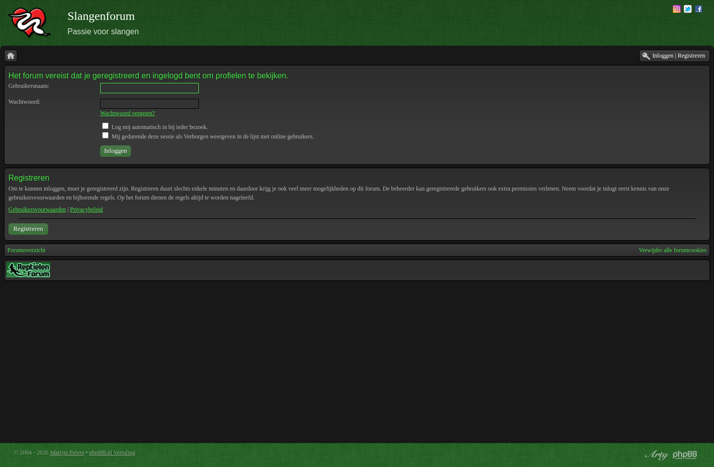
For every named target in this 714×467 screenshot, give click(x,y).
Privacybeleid (86, 209)
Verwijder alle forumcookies (673, 250)
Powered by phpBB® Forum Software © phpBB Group (685, 455)
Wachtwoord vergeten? (127, 113)
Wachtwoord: (24, 101)
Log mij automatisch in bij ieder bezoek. (155, 127)
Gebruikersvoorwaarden (37, 209)
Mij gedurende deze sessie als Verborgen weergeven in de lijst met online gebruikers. (208, 136)
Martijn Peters (67, 452)
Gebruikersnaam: (29, 85)
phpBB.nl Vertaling (112, 452)
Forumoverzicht (26, 250)
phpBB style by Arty (655, 455)
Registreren (28, 228)
